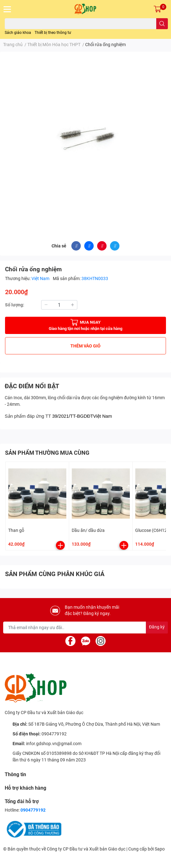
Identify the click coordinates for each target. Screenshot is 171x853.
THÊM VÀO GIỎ (85, 345)
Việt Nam (40, 278)
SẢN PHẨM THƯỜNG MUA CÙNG (47, 452)
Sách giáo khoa (18, 32)
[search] (162, 23)
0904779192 (54, 733)
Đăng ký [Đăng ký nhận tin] (157, 626)
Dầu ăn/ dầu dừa (88, 530)
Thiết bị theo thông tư (53, 32)
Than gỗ (16, 530)
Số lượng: (14, 304)
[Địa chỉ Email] (85, 627)
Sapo (160, 848)
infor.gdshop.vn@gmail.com (53, 743)
